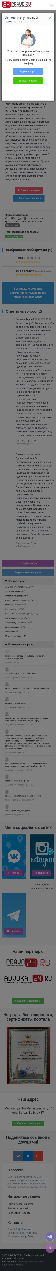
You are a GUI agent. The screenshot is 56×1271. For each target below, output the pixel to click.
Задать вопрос (28, 71)
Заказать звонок (28, 80)
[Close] (50, 18)
